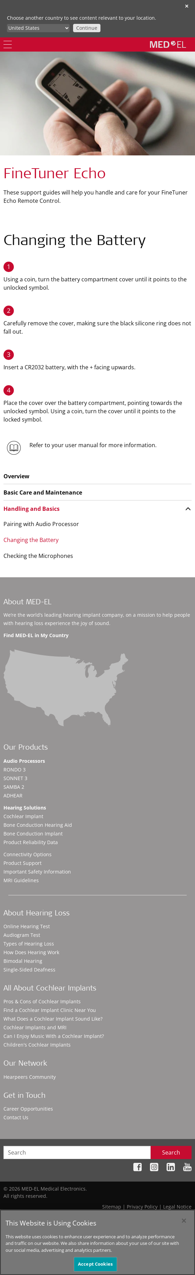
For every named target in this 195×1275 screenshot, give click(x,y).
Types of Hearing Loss (28, 943)
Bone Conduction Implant (33, 833)
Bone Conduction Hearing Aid (37, 825)
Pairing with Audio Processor (41, 524)
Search (171, 1152)
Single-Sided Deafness (29, 969)
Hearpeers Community (29, 1077)
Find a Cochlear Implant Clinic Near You (49, 1010)
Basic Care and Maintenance (42, 492)
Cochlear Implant (23, 816)
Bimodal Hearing (22, 961)
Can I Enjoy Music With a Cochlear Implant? (53, 1036)
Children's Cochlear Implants (37, 1044)
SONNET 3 (15, 778)
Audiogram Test (21, 935)
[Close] (184, 1220)
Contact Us (15, 1117)
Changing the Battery (31, 540)
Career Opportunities (28, 1108)
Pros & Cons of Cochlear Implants (42, 1001)
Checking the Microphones (38, 556)
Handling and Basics (31, 509)
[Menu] (7, 44)
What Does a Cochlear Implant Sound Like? (53, 1018)
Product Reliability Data (30, 842)
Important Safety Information (37, 871)
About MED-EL (27, 602)
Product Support (22, 863)
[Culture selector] (38, 28)
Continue (86, 28)
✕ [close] (187, 6)
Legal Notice (177, 1206)
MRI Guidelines (21, 880)
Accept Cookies (95, 1264)
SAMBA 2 (13, 787)
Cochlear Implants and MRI (35, 1027)
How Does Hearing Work (31, 952)
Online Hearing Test (26, 926)
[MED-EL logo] (168, 44)
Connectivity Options (27, 854)
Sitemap (111, 1206)
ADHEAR (13, 795)
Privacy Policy (142, 1206)
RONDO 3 (14, 769)
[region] (97, 1242)
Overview (16, 476)
